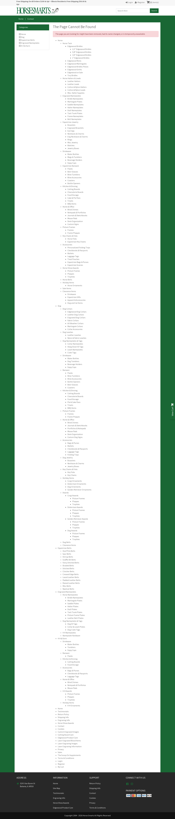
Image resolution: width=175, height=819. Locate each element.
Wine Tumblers (73, 174)
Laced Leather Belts (71, 577)
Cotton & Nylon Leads (76, 90)
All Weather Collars (75, 323)
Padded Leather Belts (71, 580)
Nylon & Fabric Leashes (76, 338)
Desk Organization (75, 221)
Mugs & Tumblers (74, 157)
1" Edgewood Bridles (80, 58)
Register (61, 764)
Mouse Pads (72, 218)
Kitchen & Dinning (70, 186)
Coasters (71, 180)
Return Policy (63, 714)
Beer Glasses (72, 171)
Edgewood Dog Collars (76, 311)
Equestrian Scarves (75, 265)
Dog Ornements (74, 487)
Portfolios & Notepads (76, 428)
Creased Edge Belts (71, 574)
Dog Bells (67, 542)
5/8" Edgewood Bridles (81, 52)
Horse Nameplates (70, 594)
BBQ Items (71, 204)
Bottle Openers (73, 183)
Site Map (56, 788)
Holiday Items (68, 282)
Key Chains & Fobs (70, 236)
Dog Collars (67, 309)
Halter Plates (72, 606)
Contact (30, 19)
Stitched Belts (68, 568)
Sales (60, 752)
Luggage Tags (73, 256)
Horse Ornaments (74, 285)
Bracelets (71, 125)
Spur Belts (67, 554)
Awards (66, 492)
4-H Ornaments (73, 705)
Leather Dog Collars (75, 314)
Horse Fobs (72, 239)
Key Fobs (71, 472)
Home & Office (68, 206)
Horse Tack (67, 43)
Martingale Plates (74, 101)
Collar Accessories (75, 329)
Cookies (61, 729)
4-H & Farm (25, 46)
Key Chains (71, 475)
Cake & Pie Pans (73, 198)
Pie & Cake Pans (73, 402)
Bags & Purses (73, 443)
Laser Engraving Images (68, 743)
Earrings (70, 131)
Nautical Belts (68, 589)
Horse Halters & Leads (72, 78)
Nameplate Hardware (71, 635)
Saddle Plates (73, 603)
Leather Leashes (74, 335)
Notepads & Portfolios (76, 212)
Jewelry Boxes (73, 148)
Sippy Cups (71, 163)
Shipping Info (63, 717)
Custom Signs (73, 224)
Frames (70, 230)
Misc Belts (67, 586)
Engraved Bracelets (75, 128)
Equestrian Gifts (74, 297)
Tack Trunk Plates (74, 113)
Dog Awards (72, 530)
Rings (69, 139)
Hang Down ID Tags (75, 346)
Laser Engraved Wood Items (69, 740)
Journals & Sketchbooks (77, 215)
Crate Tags (71, 352)
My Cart (61, 767)
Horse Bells (67, 279)
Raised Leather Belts (71, 583)
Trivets (70, 201)
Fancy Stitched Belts (71, 562)
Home (20, 19)
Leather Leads (73, 84)
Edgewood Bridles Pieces (77, 66)
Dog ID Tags (72, 624)
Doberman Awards (75, 507)
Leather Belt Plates (75, 618)
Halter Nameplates (75, 107)
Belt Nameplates (74, 119)
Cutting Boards (73, 189)
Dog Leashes (68, 332)
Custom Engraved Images (68, 732)
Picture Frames (69, 227)
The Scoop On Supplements (69, 755)
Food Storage (73, 195)
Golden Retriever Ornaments (79, 489)
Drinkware (67, 151)
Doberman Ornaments (76, 484)
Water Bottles (73, 154)
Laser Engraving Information (70, 746)
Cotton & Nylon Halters (77, 87)
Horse (23, 34)
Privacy (61, 749)
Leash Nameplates (75, 349)
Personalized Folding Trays (78, 247)
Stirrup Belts (68, 557)
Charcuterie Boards (75, 192)
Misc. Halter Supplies (75, 93)
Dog (22, 37)
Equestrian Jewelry (70, 122)
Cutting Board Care (66, 735)
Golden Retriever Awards (77, 519)
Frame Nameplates (75, 116)
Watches (70, 145)
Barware (66, 370)
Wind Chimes (72, 209)
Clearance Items (69, 291)
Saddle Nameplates (75, 104)
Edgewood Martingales (77, 63)
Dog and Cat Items (75, 303)
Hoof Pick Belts (69, 551)
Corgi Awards (72, 495)
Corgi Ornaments (74, 481)
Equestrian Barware (71, 166)
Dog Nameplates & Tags (72, 341)
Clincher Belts (68, 571)
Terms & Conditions (66, 758)
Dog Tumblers (73, 361)
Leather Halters (73, 81)
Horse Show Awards (71, 268)
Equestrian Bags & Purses (77, 262)
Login (60, 761)
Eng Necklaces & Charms (77, 136)
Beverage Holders (74, 160)
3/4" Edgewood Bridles (81, 55)
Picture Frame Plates (76, 615)
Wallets (70, 253)
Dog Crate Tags (73, 630)
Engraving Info (64, 720)
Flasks (70, 169)
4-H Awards (67, 691)
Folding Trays (73, 454)
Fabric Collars (73, 320)
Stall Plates (72, 609)
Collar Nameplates (75, 344)
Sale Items (67, 288)
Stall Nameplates (74, 110)
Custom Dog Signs (75, 437)
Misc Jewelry (72, 142)
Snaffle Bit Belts (69, 559)
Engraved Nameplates (30, 43)
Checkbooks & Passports (77, 250)
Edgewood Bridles (75, 46)
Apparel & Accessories (76, 300)
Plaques (70, 274)
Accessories (67, 244)
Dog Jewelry (68, 457)
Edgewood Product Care (68, 737)
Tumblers (71, 647)
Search (154, 10)
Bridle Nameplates (75, 98)
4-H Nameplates (69, 632)
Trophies (71, 276)
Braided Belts (68, 565)
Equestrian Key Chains (76, 241)
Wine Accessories (74, 177)
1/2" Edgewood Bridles (81, 49)
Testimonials (63, 711)
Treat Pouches (73, 259)
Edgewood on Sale (75, 72)
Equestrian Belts (28, 40)
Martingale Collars (75, 326)
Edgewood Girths (74, 69)
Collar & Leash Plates (76, 627)
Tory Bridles (72, 75)
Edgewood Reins (74, 61)
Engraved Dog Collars (76, 317)
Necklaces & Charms (75, 134)
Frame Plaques (73, 233)
